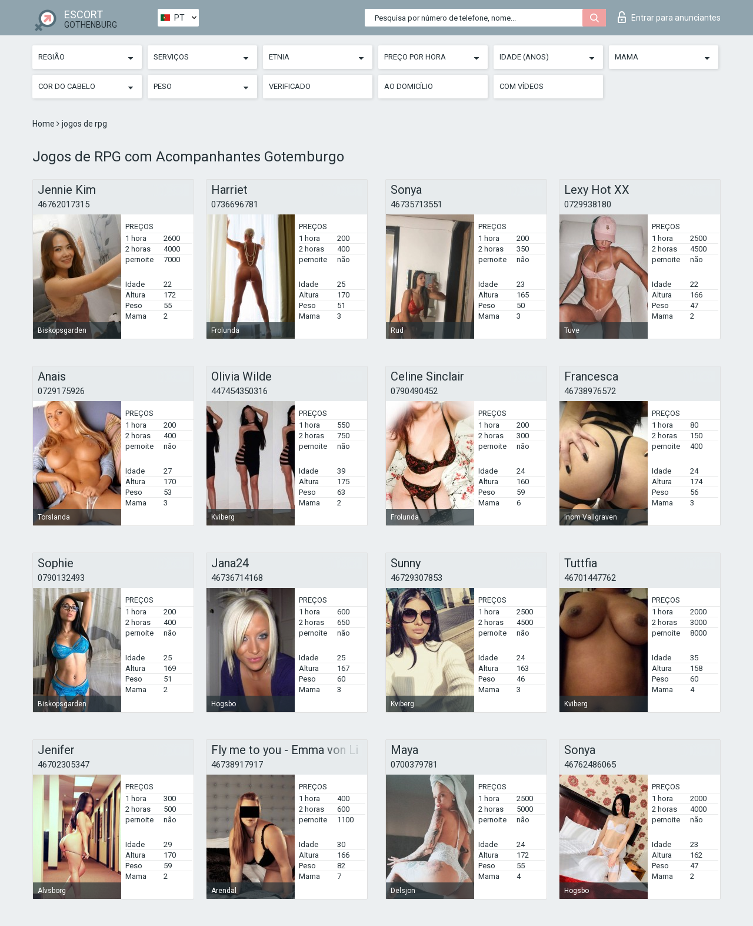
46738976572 (590, 391)
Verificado (290, 86)
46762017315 (63, 204)
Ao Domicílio (408, 86)
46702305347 (63, 764)
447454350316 (239, 391)
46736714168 (237, 578)
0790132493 (61, 578)
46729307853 (416, 578)
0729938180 (587, 204)
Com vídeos (521, 86)
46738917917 (237, 764)
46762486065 (590, 764)
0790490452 (414, 391)
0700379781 (414, 764)
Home (44, 123)
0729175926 (61, 391)
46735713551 (416, 204)
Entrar (669, 17)
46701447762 (590, 578)
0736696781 (234, 204)
